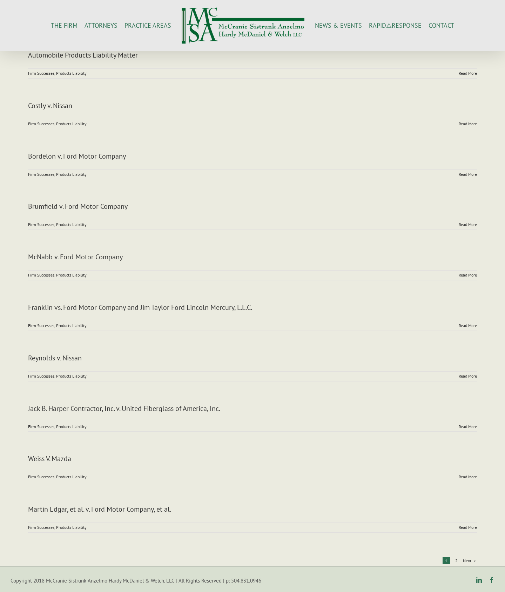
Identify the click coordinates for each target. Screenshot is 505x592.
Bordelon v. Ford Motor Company (77, 156)
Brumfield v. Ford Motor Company (78, 206)
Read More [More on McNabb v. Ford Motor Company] (468, 275)
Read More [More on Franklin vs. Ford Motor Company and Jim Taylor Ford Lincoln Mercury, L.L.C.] (468, 325)
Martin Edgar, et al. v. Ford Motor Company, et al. (99, 509)
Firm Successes (41, 73)
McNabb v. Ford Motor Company (75, 256)
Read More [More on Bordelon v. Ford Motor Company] (468, 174)
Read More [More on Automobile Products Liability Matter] (468, 73)
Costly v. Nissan (50, 105)
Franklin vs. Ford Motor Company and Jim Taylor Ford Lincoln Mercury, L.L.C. (140, 307)
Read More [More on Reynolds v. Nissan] (468, 376)
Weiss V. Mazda (49, 458)
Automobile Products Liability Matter (83, 55)
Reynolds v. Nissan (55, 357)
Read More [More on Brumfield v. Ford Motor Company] (468, 224)
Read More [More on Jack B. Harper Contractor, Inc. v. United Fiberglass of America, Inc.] (468, 426)
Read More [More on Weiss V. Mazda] (468, 476)
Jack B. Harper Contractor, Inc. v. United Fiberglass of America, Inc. (124, 408)
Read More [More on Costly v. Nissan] (468, 123)
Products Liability (71, 73)
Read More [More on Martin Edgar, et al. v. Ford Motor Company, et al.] (468, 527)
